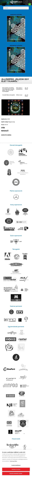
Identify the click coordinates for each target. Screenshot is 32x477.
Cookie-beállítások (16, 465)
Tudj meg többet (13, 461)
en (29, 4)
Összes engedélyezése (15, 473)
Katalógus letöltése (16, 28)
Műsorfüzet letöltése (16, 59)
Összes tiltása (16, 469)
